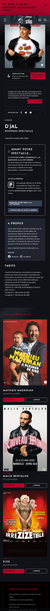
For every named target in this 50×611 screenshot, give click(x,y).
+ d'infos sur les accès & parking (23, 210)
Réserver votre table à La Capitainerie (20, 203)
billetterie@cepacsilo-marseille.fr (37, 76)
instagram (25, 256)
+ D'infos (36, 400)
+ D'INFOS (37, 101)
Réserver (11, 400)
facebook (13, 256)
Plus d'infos (6, 10)
